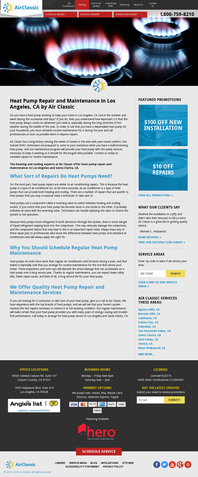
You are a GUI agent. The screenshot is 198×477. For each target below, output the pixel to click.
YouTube (172, 464)
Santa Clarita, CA (149, 335)
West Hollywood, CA (151, 348)
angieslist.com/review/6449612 (34, 410)
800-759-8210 (178, 14)
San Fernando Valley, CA (154, 330)
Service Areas (151, 254)
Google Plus (180, 464)
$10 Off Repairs (163, 169)
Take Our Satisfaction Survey (160, 242)
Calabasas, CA (147, 318)
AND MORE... (146, 354)
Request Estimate (90, 14)
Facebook (156, 464)
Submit (174, 400)
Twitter (164, 464)
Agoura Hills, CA (148, 309)
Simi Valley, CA (148, 339)
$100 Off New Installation (163, 125)
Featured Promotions (159, 100)
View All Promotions (154, 195)
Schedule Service (55, 14)
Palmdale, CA (147, 326)
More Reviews (148, 237)
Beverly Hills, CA (149, 313)
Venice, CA (145, 343)
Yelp (187, 464)
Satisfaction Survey (126, 14)
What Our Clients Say (159, 207)
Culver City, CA (148, 322)
